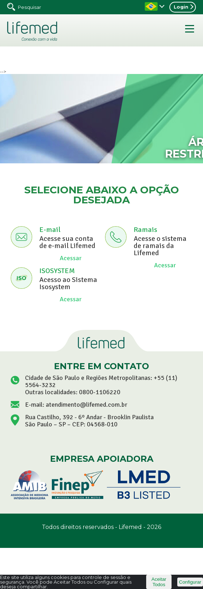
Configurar (190, 582)
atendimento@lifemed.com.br (86, 405)
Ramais (145, 229)
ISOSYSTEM (57, 270)
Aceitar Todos (159, 581)
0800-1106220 (99, 392)
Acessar (70, 258)
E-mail (49, 229)
